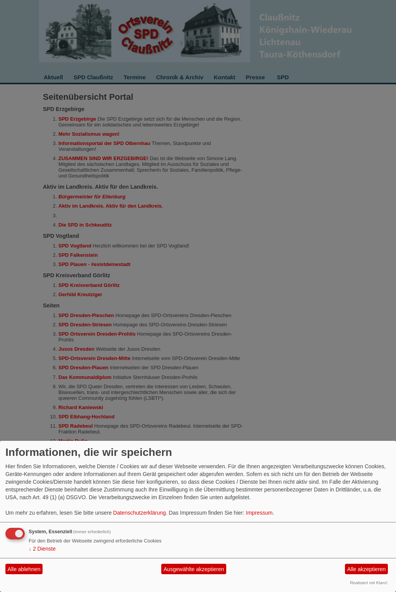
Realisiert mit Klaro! (368, 582)
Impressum (259, 513)
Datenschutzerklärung (139, 513)
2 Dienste (42, 549)
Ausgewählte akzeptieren (194, 569)
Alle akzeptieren (366, 569)
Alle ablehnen (24, 569)
